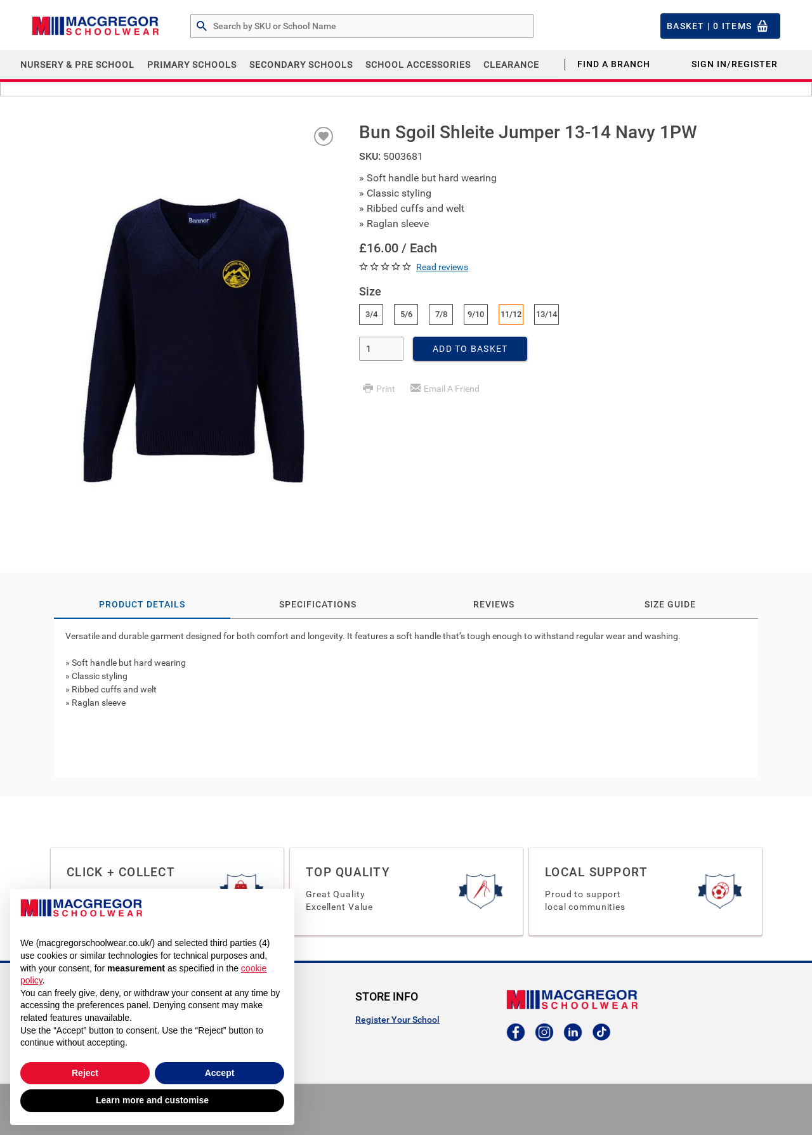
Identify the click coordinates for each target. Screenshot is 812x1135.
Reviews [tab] (493, 604)
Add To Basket (470, 349)
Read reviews (442, 267)
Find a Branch (613, 64)
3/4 (371, 314)
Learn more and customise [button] (152, 1100)
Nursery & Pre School (77, 65)
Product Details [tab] (142, 604)
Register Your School (397, 1020)
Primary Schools (192, 65)
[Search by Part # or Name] (201, 26)
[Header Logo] (95, 26)
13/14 (546, 314)
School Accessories (418, 65)
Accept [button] (220, 1073)
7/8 (441, 314)
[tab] (406, 698)
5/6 (406, 314)
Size (370, 291)
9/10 (476, 314)
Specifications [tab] (318, 604)
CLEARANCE (511, 65)
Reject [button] (85, 1073)
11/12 (511, 314)
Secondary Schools (301, 65)
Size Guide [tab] (670, 604)
